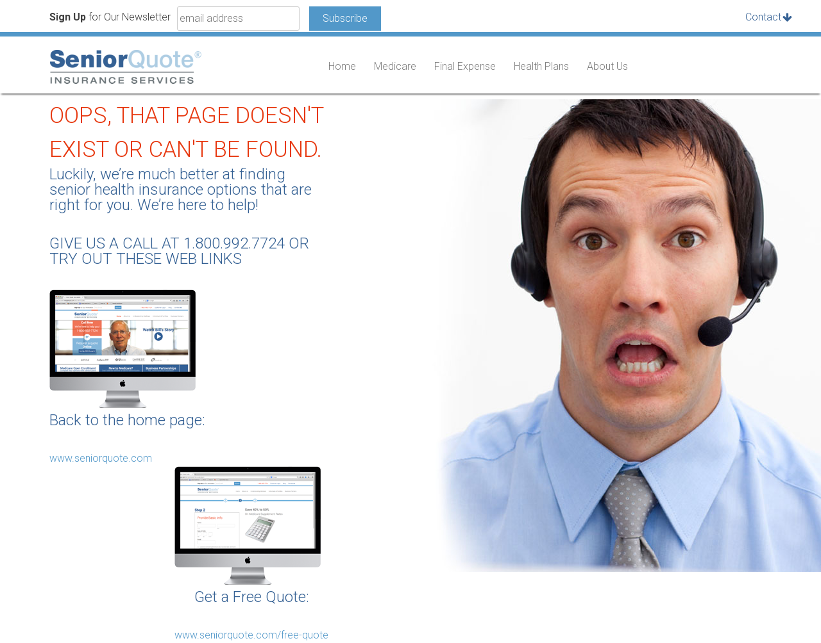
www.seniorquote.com (100, 458)
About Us (607, 66)
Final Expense (465, 66)
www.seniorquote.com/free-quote (251, 635)
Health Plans (541, 66)
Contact (763, 17)
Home (342, 66)
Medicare (395, 66)
